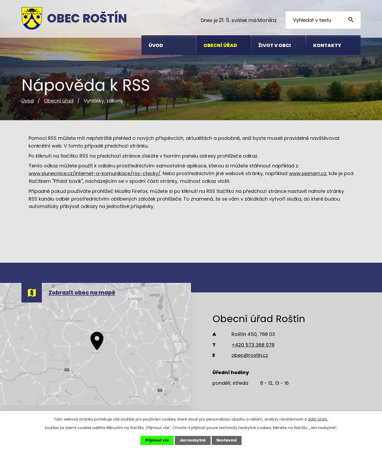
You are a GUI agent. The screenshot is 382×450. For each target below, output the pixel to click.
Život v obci (274, 45)
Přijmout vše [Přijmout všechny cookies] (155, 440)
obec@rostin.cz (250, 355)
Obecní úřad (58, 100)
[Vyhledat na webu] (323, 20)
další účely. (318, 419)
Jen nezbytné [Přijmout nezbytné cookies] (193, 440)
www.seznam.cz (307, 173)
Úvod (27, 100)
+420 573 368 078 (253, 344)
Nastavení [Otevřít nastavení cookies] (228, 440)
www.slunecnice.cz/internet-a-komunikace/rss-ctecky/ (95, 173)
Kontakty (327, 45)
